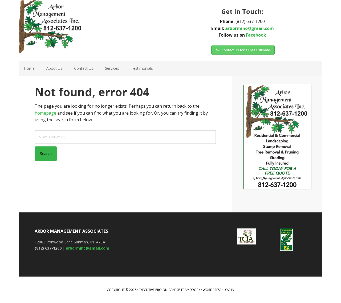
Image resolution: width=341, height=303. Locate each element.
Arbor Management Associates (85, 26)
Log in (229, 290)
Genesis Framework (184, 290)
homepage (45, 113)
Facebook (256, 35)
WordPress (212, 290)
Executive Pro (150, 290)
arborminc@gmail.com (249, 28)
